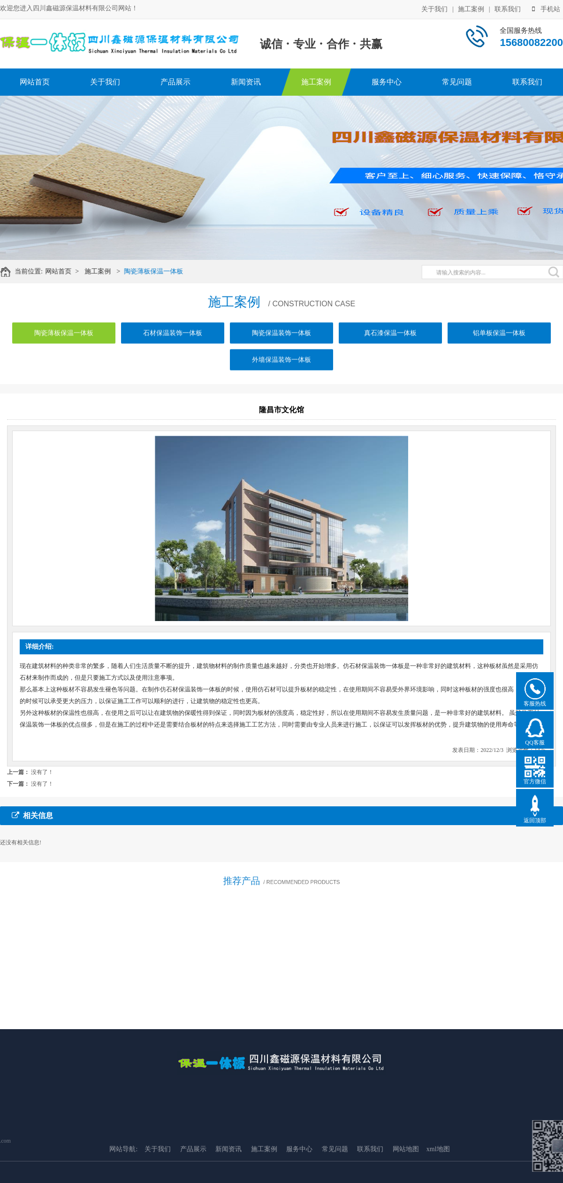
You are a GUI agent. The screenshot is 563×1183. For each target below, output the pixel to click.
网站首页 (35, 82)
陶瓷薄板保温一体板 (159, 271)
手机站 (546, 8)
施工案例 (471, 8)
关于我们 (434, 8)
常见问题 (457, 82)
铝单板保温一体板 (499, 341)
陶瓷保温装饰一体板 (281, 341)
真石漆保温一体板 (390, 341)
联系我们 (508, 8)
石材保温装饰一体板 (172, 341)
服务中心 (387, 82)
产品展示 (175, 82)
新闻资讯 (246, 82)
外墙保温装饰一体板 (281, 368)
